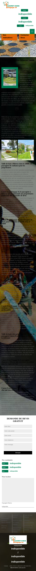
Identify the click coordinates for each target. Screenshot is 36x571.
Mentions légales (18, 567)
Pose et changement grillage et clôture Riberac (5, 519)
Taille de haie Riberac (28, 516)
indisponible (25, 14)
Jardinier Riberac (15, 516)
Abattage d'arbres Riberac (29, 521)
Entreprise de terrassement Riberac (28, 528)
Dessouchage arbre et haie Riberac (17, 530)
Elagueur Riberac (4, 527)
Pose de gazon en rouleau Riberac (17, 522)
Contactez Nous (25, 36)
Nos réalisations (7, 36)
